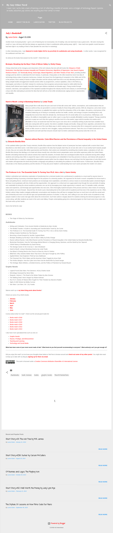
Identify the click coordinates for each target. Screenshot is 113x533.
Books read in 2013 (16, 329)
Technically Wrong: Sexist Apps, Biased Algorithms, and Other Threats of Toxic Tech (47, 72)
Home (10, 22)
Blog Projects (65, 22)
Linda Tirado (48, 102)
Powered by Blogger (56, 523)
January (12, 299)
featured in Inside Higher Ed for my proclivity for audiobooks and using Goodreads (54, 51)
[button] (106, 33)
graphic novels (46, 375)
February (13, 301)
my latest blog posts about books (29, 290)
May (11, 308)
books (36, 375)
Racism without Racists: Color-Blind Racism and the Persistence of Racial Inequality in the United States (66, 139)
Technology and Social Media (19, 343)
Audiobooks (15, 375)
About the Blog (23, 22)
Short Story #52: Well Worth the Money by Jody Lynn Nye (30, 488)
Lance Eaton (39, 22)
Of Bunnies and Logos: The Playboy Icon (22, 471)
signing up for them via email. (38, 357)
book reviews (27, 375)
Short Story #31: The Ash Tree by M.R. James (25, 439)
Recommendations (62, 375)
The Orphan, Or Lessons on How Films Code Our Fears (29, 504)
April (11, 305)
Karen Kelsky (71, 172)
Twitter (51, 22)
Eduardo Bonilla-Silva (16, 141)
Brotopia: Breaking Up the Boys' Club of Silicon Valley (27, 64)
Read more (102, 449)
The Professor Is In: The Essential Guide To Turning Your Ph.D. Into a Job (34, 172)
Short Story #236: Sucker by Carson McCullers (26, 455)
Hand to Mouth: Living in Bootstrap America (23, 102)
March (12, 303)
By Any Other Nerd (17, 5)
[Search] (110, 5)
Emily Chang (56, 64)
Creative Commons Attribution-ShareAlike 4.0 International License (56, 361)
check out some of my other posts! (80, 354)
